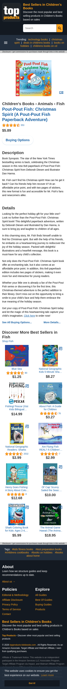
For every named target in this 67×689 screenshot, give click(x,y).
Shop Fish (7, 341)
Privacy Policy (10, 604)
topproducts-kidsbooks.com (23, 645)
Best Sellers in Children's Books (26, 622)
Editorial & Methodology (15, 595)
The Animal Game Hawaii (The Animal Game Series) (50, 529)
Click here (29, 315)
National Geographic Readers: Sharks (16, 448)
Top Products (9, 635)
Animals (45, 104)
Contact (6, 614)
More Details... (52, 322)
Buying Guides (43, 604)
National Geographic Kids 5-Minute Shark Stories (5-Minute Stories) (50, 370)
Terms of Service (11, 609)
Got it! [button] (32, 683)
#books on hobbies (42, 552)
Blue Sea (17, 368)
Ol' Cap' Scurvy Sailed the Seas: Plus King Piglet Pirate (50, 489)
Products (40, 609)
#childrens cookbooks (17, 552)
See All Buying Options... (17, 322)
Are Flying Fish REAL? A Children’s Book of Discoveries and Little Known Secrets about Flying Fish (50, 448)
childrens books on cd (45, 45)
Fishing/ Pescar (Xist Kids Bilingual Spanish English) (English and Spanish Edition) (16, 408)
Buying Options (18, 140)
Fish (60, 104)
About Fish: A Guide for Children (50, 408)
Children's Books (18, 104)
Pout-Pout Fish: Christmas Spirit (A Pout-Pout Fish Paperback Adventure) (29, 114)
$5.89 (6, 130)
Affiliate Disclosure (12, 599)
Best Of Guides (43, 599)
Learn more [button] (47, 675)
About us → (8, 581)
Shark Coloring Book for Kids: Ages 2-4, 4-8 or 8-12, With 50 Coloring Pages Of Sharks (16, 529)
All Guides (41, 595)
